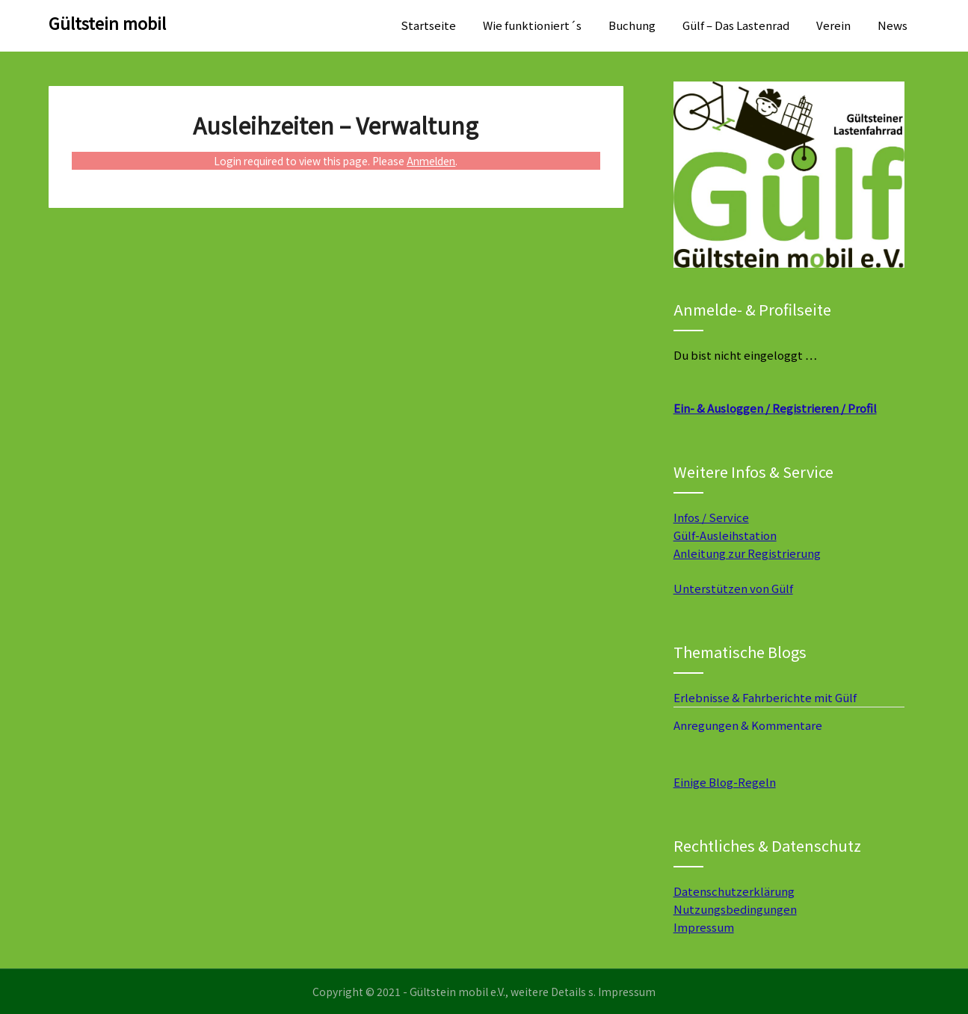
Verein (833, 25)
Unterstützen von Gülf (733, 588)
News (892, 25)
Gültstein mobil (107, 22)
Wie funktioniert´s (532, 25)
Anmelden (431, 160)
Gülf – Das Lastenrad (735, 25)
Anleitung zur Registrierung (747, 553)
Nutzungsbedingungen (735, 909)
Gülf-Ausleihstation (725, 535)
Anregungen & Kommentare (747, 725)
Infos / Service (711, 517)
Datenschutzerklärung (734, 891)
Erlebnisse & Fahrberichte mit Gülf (765, 697)
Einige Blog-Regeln (724, 782)
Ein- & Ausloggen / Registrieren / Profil (775, 408)
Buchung (632, 25)
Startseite (428, 25)
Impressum (703, 927)
